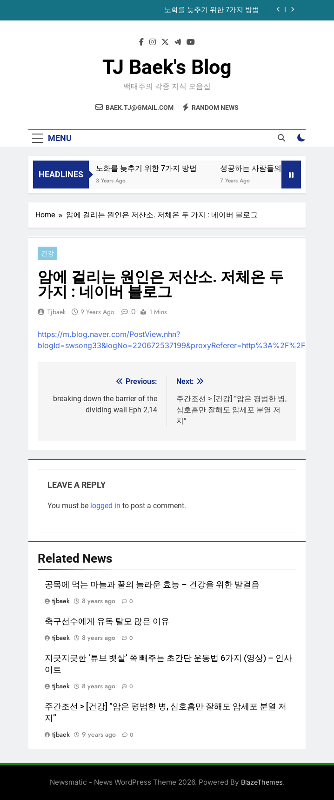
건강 (47, 253)
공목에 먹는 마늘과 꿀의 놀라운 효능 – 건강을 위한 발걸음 (152, 584)
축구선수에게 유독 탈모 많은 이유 (107, 621)
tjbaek (56, 311)
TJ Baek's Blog (167, 67)
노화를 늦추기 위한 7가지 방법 (211, 10)
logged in (105, 505)
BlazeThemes (262, 782)
